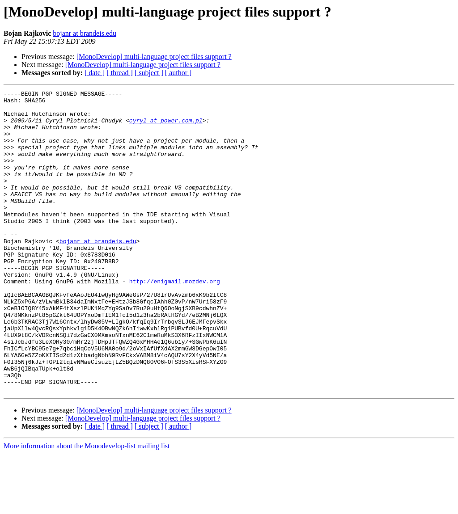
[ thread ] (119, 72)
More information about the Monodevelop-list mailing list (87, 506)
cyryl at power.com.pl (166, 127)
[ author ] (178, 72)
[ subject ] (149, 72)
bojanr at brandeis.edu (84, 33)
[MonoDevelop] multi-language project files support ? (154, 56)
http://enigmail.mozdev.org (174, 320)
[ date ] (95, 72)
